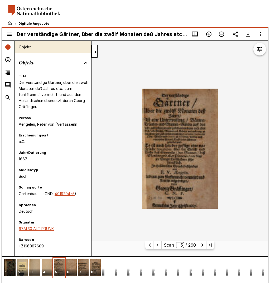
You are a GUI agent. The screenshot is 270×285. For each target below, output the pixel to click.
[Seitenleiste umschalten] (9, 34)
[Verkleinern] (221, 34)
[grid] (135, 269)
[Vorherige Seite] (157, 245)
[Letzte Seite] (210, 245)
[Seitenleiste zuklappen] (95, 52)
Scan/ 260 (180, 245)
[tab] (8, 47)
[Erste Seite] (149, 245)
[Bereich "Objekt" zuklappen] (86, 63)
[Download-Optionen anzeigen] (248, 34)
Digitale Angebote (33, 24)
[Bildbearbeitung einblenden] (259, 49)
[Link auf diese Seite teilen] (235, 34)
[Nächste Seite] (202, 245)
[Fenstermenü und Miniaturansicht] (195, 34)
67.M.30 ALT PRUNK (36, 228)
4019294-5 (65, 193)
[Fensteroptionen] (260, 34)
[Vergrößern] (208, 34)
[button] (10, 268)
